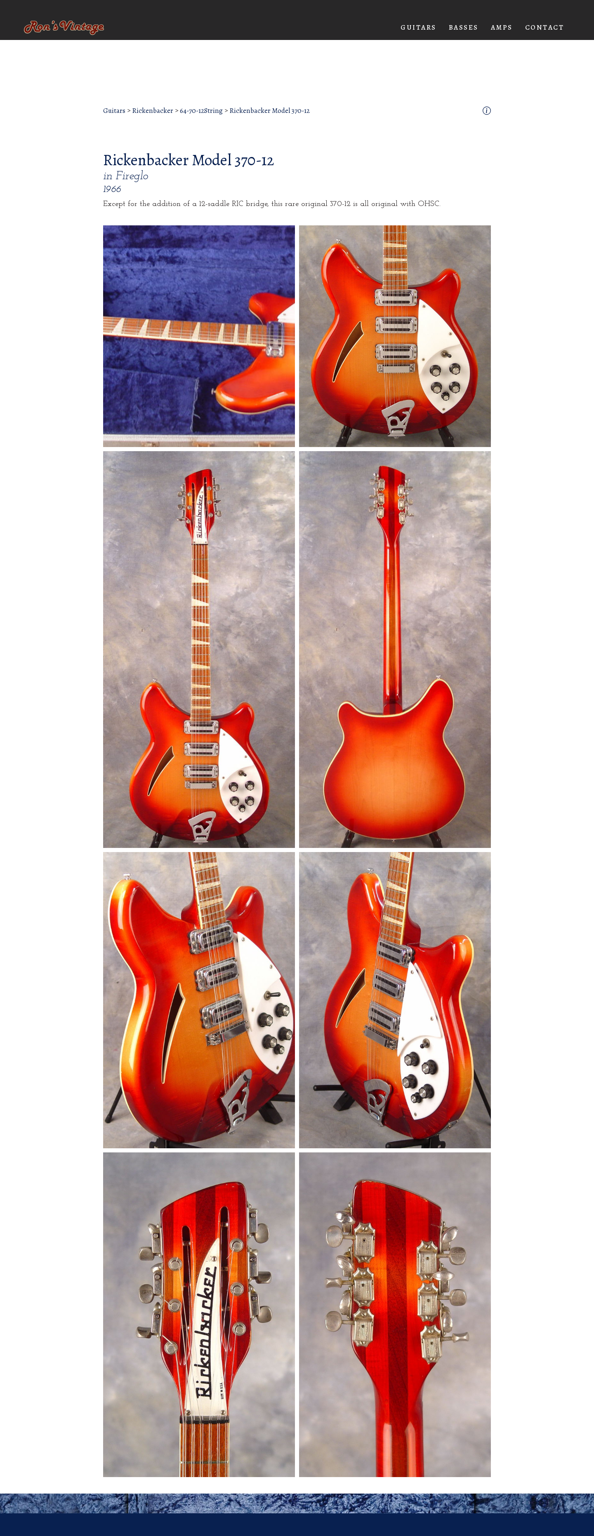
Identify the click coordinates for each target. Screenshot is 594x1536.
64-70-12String (201, 111)
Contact (544, 27)
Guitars (114, 111)
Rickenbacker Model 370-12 (269, 111)
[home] (64, 27)
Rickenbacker (152, 111)
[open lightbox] (199, 336)
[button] (418, 27)
